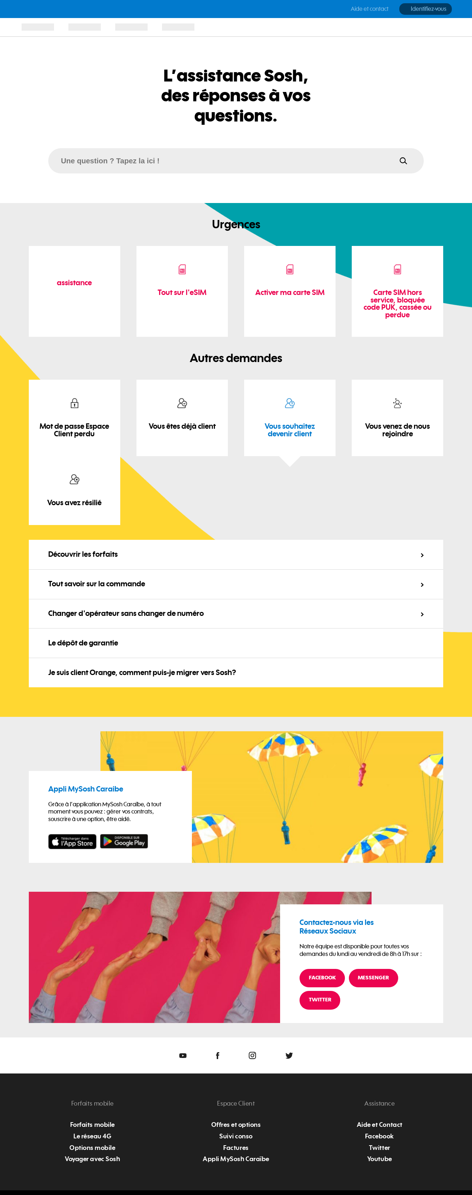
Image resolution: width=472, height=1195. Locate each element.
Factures (235, 1147)
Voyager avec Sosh (92, 1159)
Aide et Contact (380, 1124)
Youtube (379, 1159)
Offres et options (236, 1124)
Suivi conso (236, 1136)
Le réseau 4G (92, 1136)
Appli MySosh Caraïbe (236, 1159)
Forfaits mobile (92, 1103)
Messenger (373, 978)
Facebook (322, 978)
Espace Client (236, 1103)
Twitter (320, 1000)
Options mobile (92, 1147)
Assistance (379, 1103)
